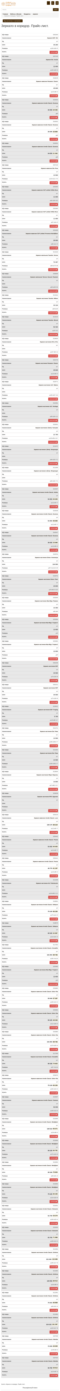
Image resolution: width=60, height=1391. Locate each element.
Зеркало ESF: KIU (52, 38)
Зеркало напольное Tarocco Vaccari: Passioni (44, 277)
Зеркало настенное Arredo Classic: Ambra (45, 492)
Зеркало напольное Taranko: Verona (47, 255)
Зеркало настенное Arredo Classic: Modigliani (44, 1122)
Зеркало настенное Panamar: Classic (46, 363)
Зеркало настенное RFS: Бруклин (47, 796)
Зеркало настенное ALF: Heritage (48, 406)
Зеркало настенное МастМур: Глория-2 (46, 644)
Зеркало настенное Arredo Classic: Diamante (44, 1209)
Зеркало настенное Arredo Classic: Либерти (44, 904)
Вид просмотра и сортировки (13, 21)
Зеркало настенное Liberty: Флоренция (46, 449)
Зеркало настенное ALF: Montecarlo (47, 883)
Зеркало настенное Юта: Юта (49, 342)
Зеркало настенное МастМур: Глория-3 (46, 622)
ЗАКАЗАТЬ (53, 269)
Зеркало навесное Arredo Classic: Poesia (45, 839)
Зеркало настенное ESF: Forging (48, 709)
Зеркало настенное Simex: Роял (48, 579)
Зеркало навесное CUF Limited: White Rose (45, 190)
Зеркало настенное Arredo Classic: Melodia (45, 1339)
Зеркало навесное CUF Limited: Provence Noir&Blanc (42, 233)
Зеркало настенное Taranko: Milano (47, 298)
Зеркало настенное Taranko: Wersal (47, 320)
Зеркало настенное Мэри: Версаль (47, 775)
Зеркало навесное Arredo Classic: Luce (46, 818)
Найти (56, 9)
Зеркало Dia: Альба (52, 59)
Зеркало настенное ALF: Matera (48, 385)
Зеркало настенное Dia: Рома (49, 731)
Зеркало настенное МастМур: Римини (46, 601)
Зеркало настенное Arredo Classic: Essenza (44, 514)
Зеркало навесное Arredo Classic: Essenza (45, 103)
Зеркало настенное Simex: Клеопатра (46, 557)
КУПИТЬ (54, 52)
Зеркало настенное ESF (50, 666)
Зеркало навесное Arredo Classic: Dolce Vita (44, 991)
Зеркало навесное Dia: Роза (49, 168)
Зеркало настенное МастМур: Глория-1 (46, 970)
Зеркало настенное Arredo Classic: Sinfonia (44, 1252)
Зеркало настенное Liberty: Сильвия (46, 427)
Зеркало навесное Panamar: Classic (47, 81)
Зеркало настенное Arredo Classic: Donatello (44, 948)
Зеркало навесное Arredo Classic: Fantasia (45, 1100)
